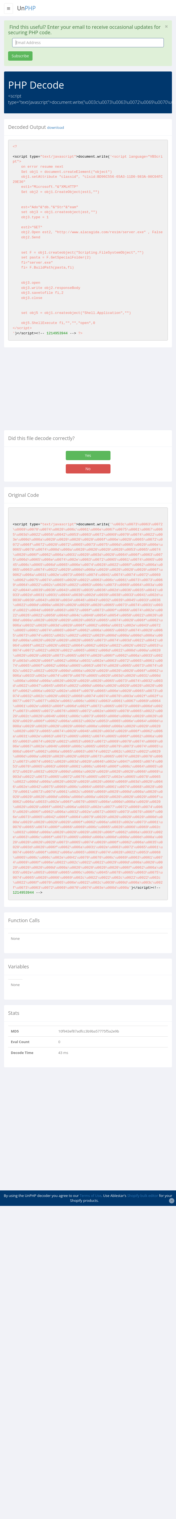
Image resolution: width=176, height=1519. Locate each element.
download (55, 127)
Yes (88, 455)
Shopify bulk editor (142, 1195)
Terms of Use (90, 1195)
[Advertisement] (49, 391)
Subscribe (20, 55)
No (88, 468)
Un (26, 8)
